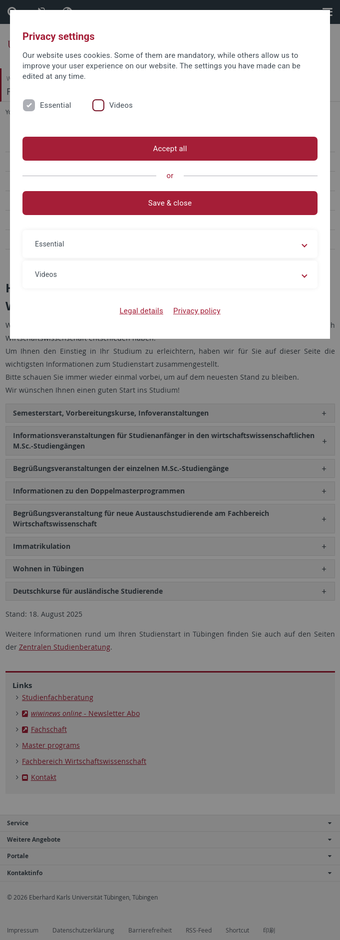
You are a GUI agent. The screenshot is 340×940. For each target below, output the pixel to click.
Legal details (141, 310)
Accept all (170, 148)
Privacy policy (197, 310)
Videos (121, 105)
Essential (55, 105)
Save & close (170, 203)
